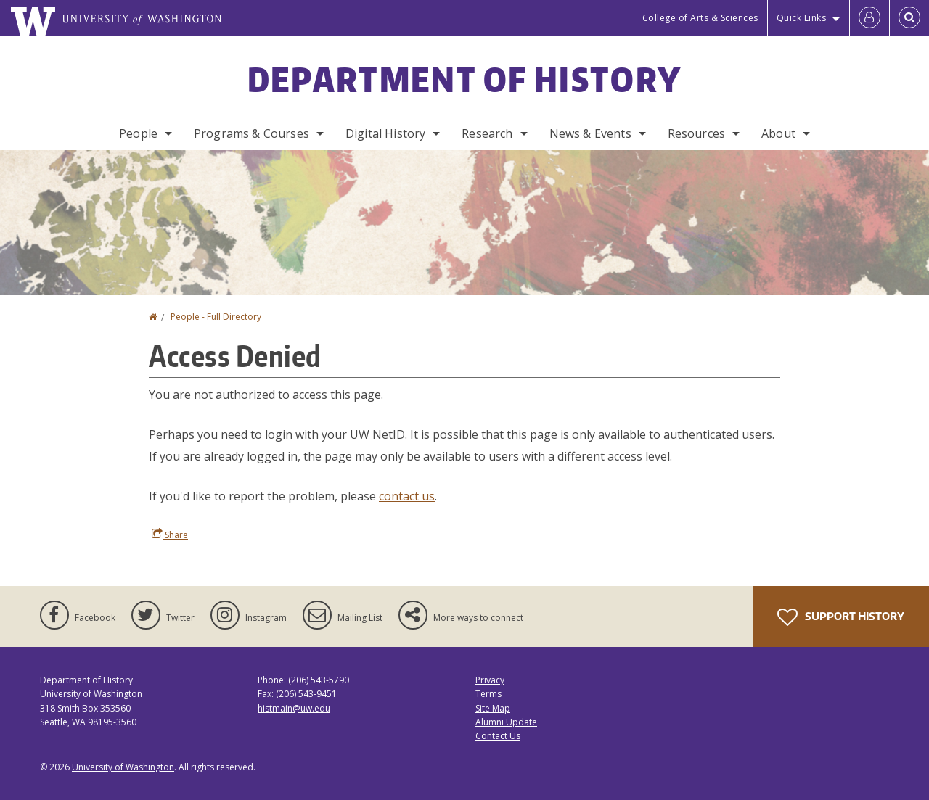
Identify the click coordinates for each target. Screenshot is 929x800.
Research (487, 133)
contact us (407, 496)
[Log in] (869, 18)
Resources (696, 133)
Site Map (492, 708)
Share (170, 534)
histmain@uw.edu (294, 708)
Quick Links (802, 18)
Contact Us (497, 736)
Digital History (385, 133)
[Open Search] (909, 18)
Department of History (464, 79)
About (778, 133)
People (138, 133)
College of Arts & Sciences (700, 18)
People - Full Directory (216, 316)
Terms (488, 694)
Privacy (489, 680)
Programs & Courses (251, 133)
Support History (840, 617)
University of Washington (123, 767)
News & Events (590, 133)
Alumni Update (506, 722)
